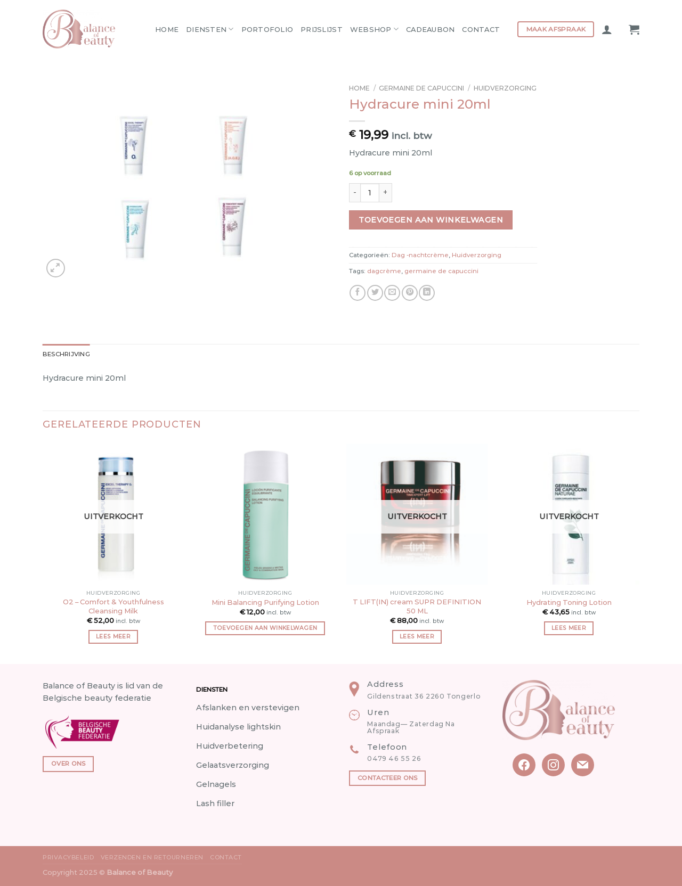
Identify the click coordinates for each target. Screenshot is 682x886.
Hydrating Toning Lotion (569, 602)
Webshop (374, 29)
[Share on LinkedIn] (427, 293)
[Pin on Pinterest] (410, 293)
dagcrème (384, 271)
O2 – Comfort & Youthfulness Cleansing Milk (113, 606)
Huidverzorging (505, 88)
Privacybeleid (68, 857)
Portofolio (267, 29)
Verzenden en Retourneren (152, 857)
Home (166, 29)
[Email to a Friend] (392, 293)
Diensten (210, 29)
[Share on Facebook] (358, 293)
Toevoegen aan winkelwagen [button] (265, 628)
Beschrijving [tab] (66, 354)
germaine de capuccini (441, 271)
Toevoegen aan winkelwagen (431, 220)
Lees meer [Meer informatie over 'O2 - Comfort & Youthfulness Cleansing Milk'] (113, 636)
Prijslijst (322, 29)
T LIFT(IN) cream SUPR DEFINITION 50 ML (417, 606)
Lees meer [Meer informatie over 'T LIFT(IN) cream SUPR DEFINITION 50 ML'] (417, 636)
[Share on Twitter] (375, 293)
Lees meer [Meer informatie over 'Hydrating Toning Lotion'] (568, 628)
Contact (481, 29)
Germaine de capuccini (421, 88)
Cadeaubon (430, 29)
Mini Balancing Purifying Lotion (265, 602)
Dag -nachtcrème (420, 255)
